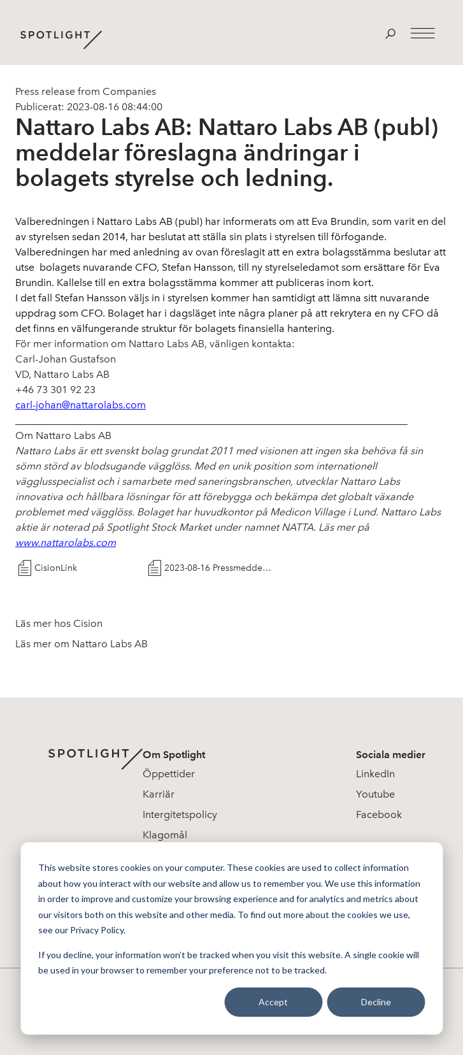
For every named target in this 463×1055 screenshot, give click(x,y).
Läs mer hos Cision (59, 623)
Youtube (375, 794)
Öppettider (169, 774)
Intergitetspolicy (180, 814)
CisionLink (55, 568)
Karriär (159, 794)
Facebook (379, 814)
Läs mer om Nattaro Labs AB (81, 644)
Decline (376, 1001)
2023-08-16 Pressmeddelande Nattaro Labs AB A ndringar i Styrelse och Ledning (218, 568)
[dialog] (231, 938)
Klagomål (165, 835)
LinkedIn (375, 774)
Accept (273, 1001)
